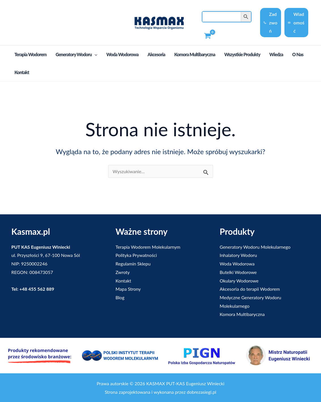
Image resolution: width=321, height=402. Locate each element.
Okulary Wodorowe (239, 280)
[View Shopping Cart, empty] (208, 36)
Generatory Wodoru (76, 54)
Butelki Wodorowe (238, 272)
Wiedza (276, 54)
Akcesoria (156, 54)
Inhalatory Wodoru (238, 255)
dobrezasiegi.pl (201, 392)
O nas (297, 54)
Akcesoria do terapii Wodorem (250, 289)
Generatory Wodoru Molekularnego (255, 247)
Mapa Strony (128, 289)
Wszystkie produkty (242, 54)
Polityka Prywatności (136, 255)
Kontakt (21, 72)
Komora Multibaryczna (194, 54)
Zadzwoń (270, 22)
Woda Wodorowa (122, 54)
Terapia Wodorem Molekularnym (148, 247)
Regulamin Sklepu (133, 263)
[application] (94, 54)
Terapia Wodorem (30, 54)
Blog (120, 297)
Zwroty (123, 272)
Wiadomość (296, 22)
